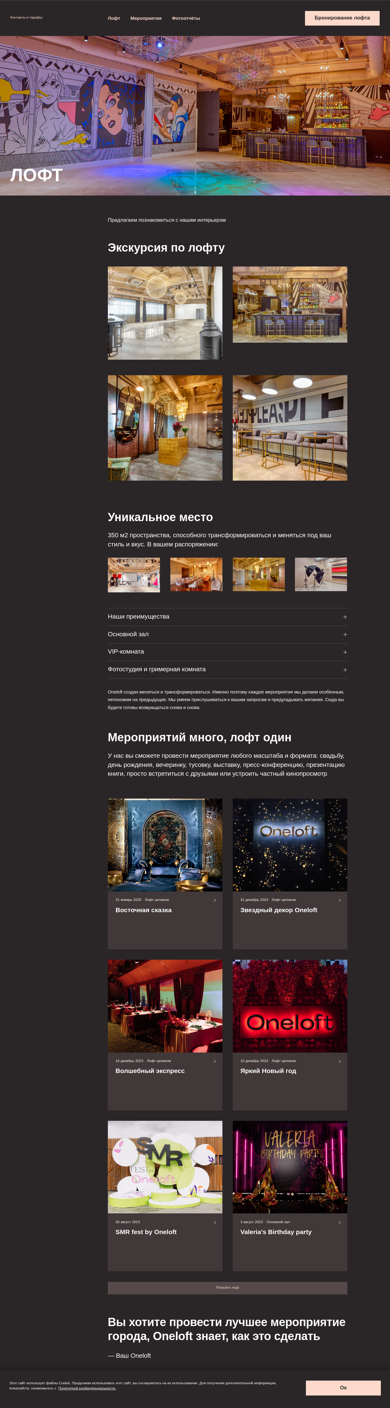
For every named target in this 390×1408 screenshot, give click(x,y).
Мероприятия (145, 18)
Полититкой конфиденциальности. (87, 1388)
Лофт (114, 18)
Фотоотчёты (186, 18)
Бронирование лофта (342, 18)
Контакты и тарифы (29, 18)
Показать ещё (227, 1287)
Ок (343, 1388)
